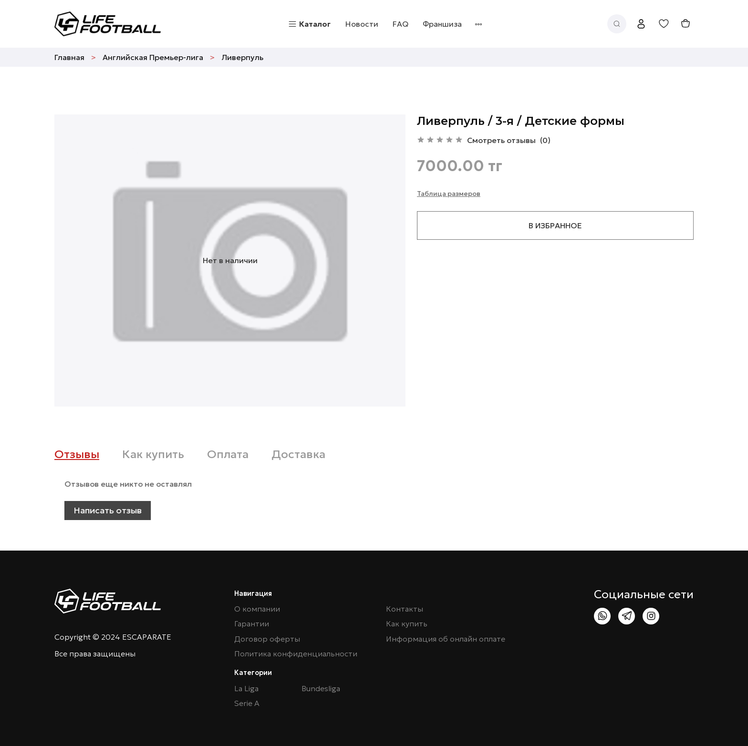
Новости (361, 24)
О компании (257, 608)
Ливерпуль (242, 57)
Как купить (406, 623)
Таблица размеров (448, 193)
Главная (69, 57)
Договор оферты (267, 639)
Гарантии (251, 623)
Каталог (309, 24)
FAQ (400, 24)
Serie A (247, 703)
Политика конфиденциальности (295, 653)
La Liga (246, 688)
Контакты (404, 608)
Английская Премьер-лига (153, 57)
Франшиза (442, 24)
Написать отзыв (130, 510)
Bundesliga (320, 688)
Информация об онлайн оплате (445, 639)
